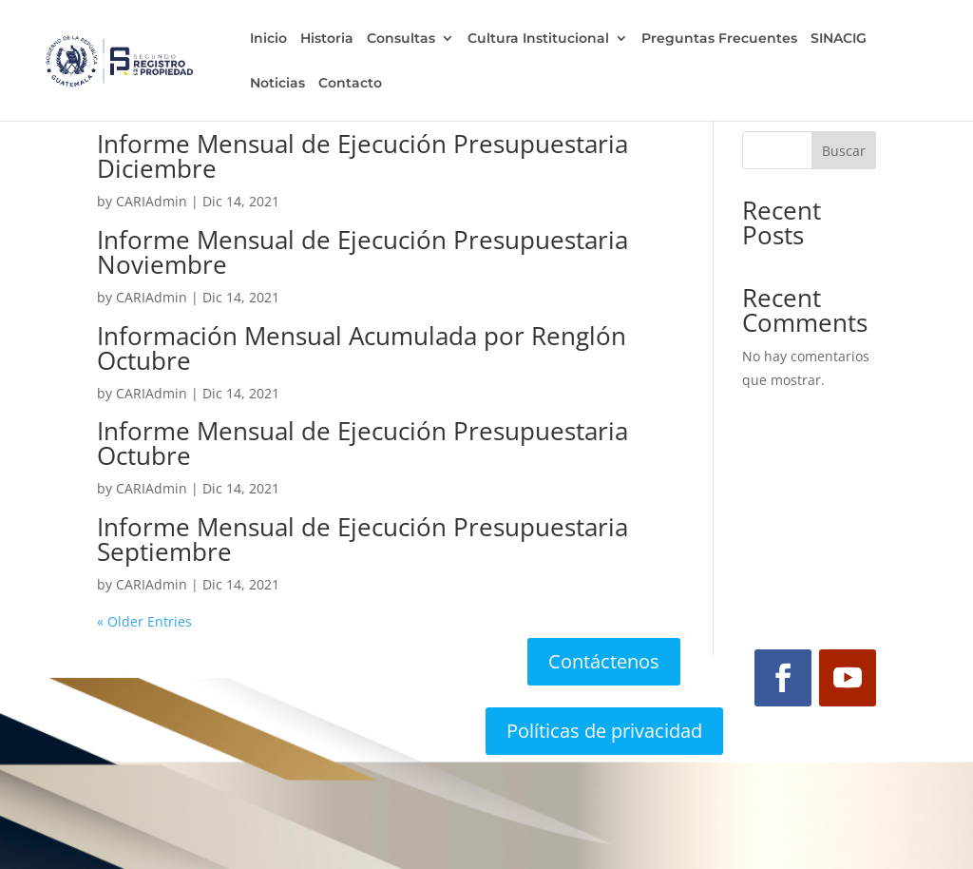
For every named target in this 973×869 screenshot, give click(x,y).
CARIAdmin (151, 201)
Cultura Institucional (537, 39)
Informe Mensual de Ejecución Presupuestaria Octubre (362, 443)
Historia (326, 39)
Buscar (844, 151)
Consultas (400, 39)
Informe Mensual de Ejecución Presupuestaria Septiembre (362, 539)
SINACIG (838, 39)
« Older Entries (144, 621)
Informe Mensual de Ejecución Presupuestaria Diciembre (362, 155)
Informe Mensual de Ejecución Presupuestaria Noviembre (362, 251)
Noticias (276, 83)
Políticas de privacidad (604, 730)
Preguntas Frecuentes (718, 39)
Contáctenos (603, 661)
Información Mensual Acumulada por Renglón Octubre (361, 348)
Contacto (349, 83)
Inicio (267, 39)
